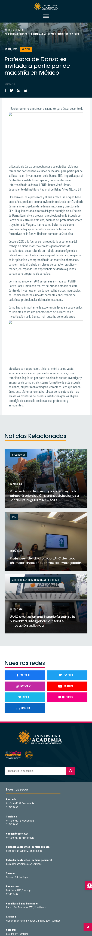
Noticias (17, 30)
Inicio (7, 30)
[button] (88, 885)
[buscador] (35, 771)
